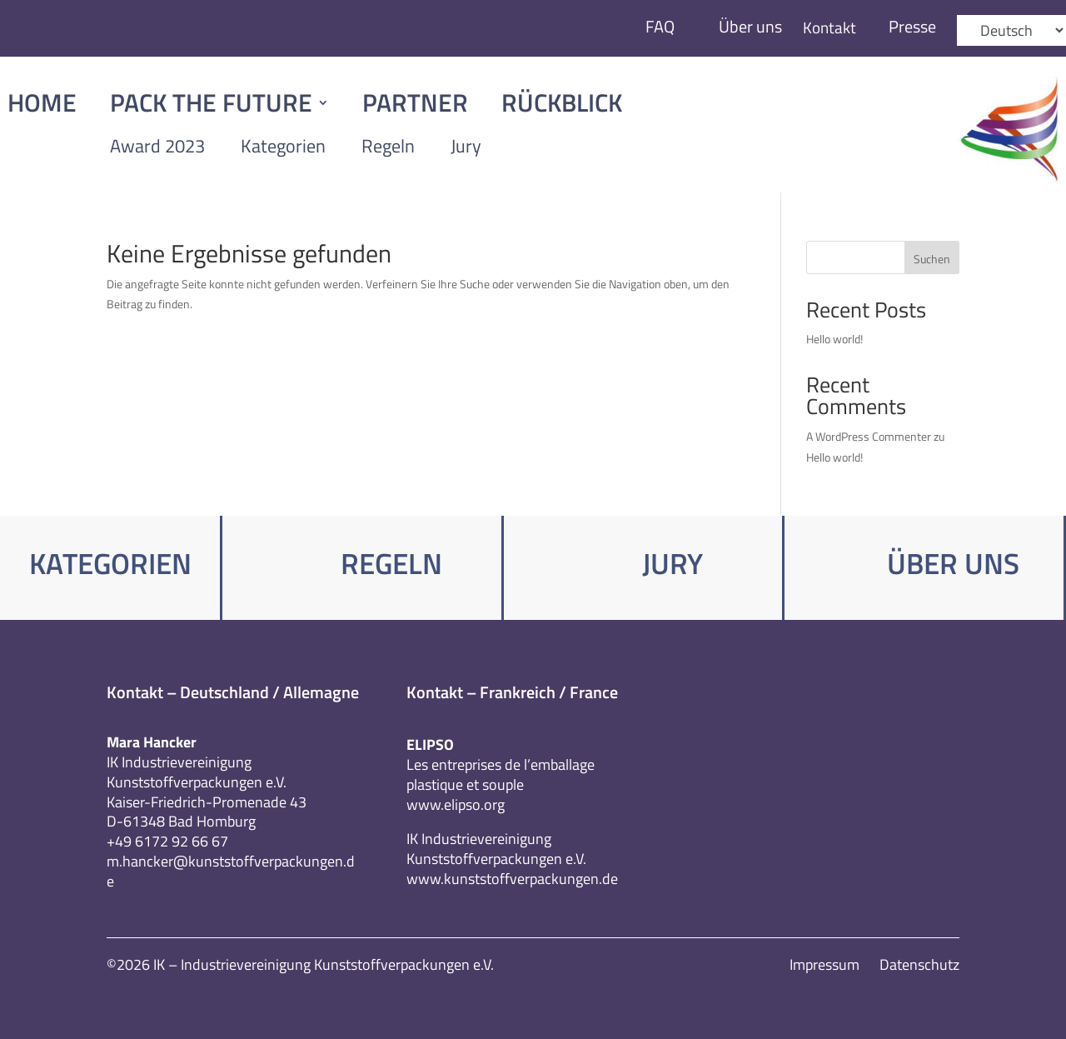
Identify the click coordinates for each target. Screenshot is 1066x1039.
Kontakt (828, 27)
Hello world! (834, 338)
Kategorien (283, 146)
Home (42, 106)
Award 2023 (157, 146)
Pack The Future (211, 106)
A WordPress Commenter (868, 436)
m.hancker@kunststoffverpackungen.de (231, 871)
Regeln (388, 146)
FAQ (657, 26)
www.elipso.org (455, 804)
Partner (415, 106)
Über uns (748, 26)
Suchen (932, 258)
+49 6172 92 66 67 (167, 841)
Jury (466, 146)
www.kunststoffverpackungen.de (512, 878)
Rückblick (561, 106)
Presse (912, 26)
